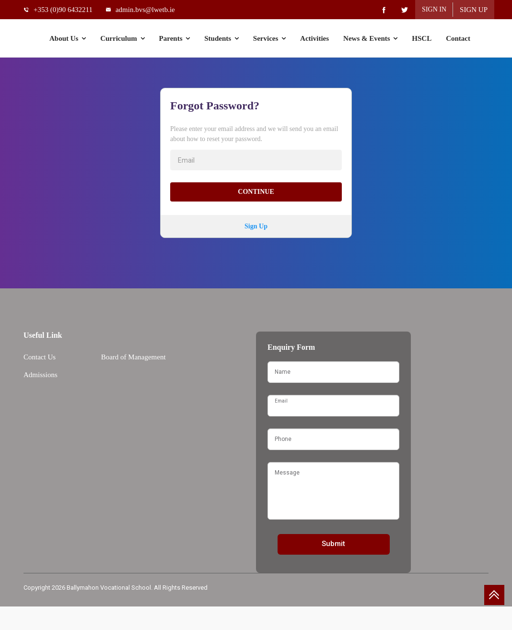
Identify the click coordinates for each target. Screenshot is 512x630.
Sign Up (474, 9)
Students (221, 38)
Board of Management (133, 357)
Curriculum (122, 38)
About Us (67, 38)
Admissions (40, 375)
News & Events (370, 38)
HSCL (421, 38)
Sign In (434, 9)
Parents (174, 38)
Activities (314, 38)
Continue (256, 191)
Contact (458, 38)
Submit (333, 543)
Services (269, 38)
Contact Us (39, 357)
